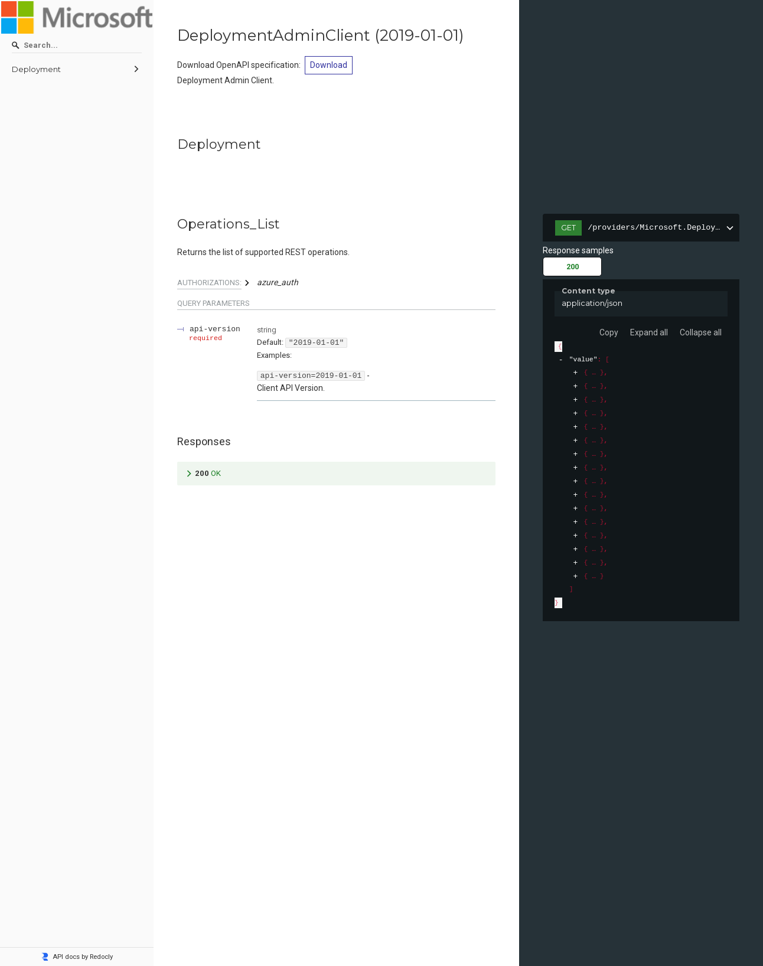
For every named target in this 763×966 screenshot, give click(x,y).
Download (328, 65)
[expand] (575, 372)
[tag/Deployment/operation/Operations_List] (171, 224)
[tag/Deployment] (171, 144)
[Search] (77, 45)
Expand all (649, 332)
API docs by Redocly (77, 956)
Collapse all (701, 332)
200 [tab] (572, 266)
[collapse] (560, 359)
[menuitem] (77, 69)
